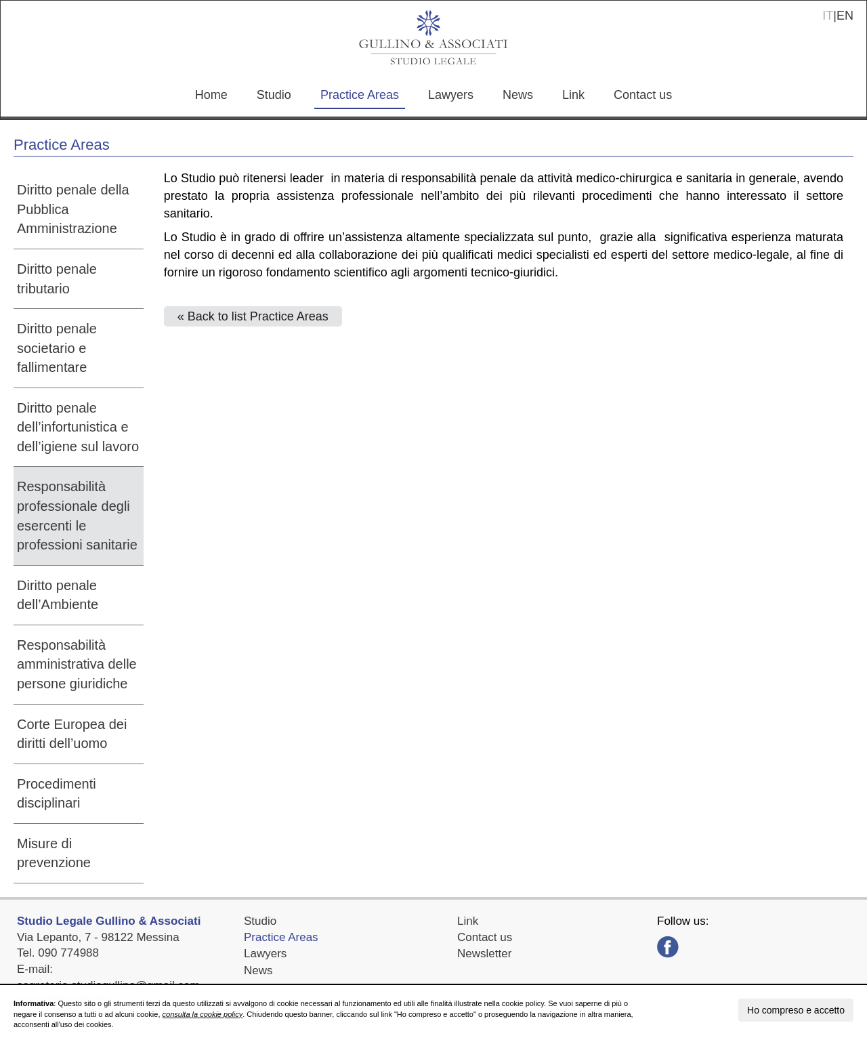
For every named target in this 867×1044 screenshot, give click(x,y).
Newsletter (484, 953)
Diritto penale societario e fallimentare (57, 348)
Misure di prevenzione (54, 853)
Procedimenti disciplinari (56, 793)
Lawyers (450, 95)
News (518, 95)
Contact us (643, 95)
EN (845, 15)
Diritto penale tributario (57, 279)
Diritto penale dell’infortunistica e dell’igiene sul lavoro (78, 427)
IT (827, 15)
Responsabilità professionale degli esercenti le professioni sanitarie (77, 515)
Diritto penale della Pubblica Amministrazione (73, 209)
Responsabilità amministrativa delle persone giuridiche (77, 664)
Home (211, 95)
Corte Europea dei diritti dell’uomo (72, 734)
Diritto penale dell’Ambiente (57, 595)
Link (573, 95)
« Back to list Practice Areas (253, 316)
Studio (274, 95)
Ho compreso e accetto (796, 1010)
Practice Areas (359, 95)
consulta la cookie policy (203, 1014)
